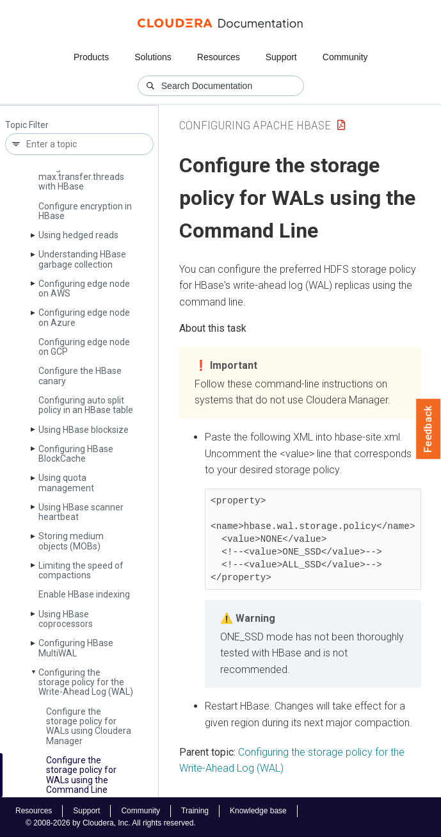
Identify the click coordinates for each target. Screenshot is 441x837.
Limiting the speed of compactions (81, 570)
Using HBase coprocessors (65, 619)
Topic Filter (27, 125)
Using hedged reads (78, 235)
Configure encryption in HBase (85, 211)
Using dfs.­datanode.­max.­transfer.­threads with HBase (81, 177)
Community (345, 57)
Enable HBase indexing (84, 594)
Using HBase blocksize (83, 430)
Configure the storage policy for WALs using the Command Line (81, 775)
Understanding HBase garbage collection (82, 259)
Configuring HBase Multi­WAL (75, 648)
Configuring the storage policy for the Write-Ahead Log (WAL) (85, 682)
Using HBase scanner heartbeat (81, 512)
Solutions (153, 57)
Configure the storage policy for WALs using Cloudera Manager (88, 726)
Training (195, 810)
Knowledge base (258, 810)
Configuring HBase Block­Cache (75, 454)
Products (91, 57)
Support (281, 57)
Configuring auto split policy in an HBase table (85, 405)
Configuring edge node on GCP (84, 347)
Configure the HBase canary (80, 376)
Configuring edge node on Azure (84, 317)
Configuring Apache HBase (255, 125)
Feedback (428, 429)
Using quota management (66, 482)
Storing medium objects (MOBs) (71, 541)
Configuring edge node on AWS (84, 288)
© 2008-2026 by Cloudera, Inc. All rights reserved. (111, 822)
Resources (218, 57)
